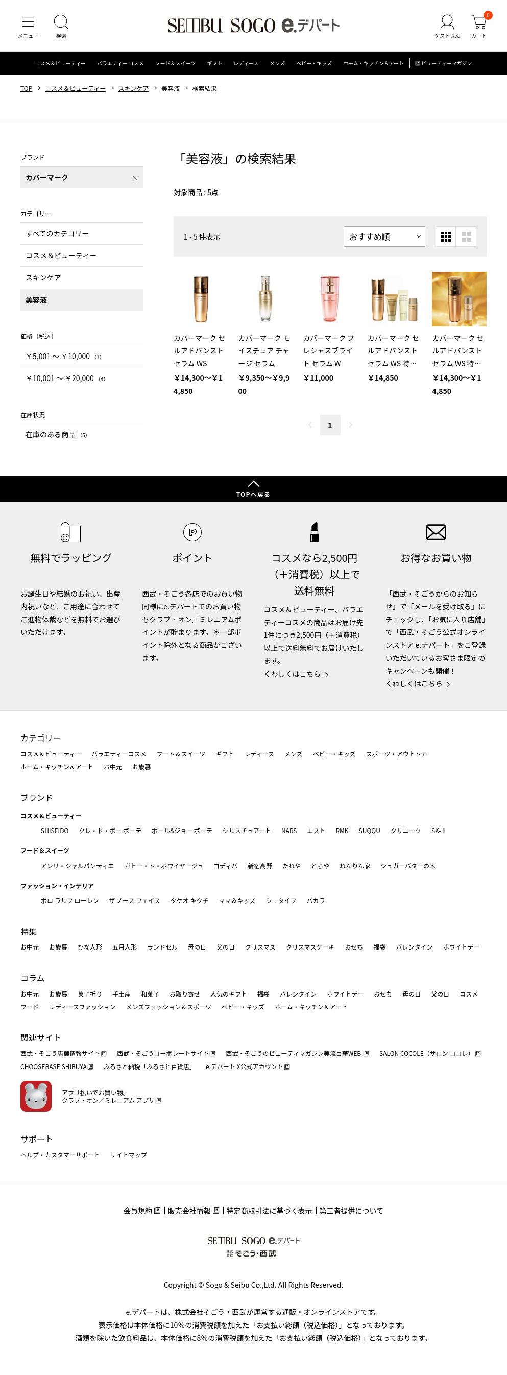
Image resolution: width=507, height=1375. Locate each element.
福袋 (379, 946)
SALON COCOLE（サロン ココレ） (426, 1053)
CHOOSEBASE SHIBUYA (53, 1066)
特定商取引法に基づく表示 (269, 1210)
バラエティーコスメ (118, 753)
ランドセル (162, 946)
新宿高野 (260, 865)
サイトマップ (128, 1154)
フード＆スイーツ (175, 63)
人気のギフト (228, 993)
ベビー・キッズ (314, 63)
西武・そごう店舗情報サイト (60, 1053)
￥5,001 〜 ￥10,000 (65, 356)
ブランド (36, 797)
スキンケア (133, 88)
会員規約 (138, 1210)
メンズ (277, 63)
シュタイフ (281, 900)
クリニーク (406, 830)
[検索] (61, 27)
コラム (32, 977)
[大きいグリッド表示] (466, 237)
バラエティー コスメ (120, 63)
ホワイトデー (461, 946)
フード (29, 1006)
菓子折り (90, 993)
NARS (289, 830)
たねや (291, 865)
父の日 (225, 946)
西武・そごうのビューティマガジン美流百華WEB (294, 1053)
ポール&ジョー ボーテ (182, 830)
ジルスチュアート (247, 830)
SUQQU (369, 830)
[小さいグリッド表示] (446, 237)
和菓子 (150, 993)
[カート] (479, 27)
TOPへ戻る (253, 494)
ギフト (214, 63)
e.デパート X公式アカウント (244, 1066)
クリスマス (260, 946)
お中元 (113, 766)
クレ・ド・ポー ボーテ (110, 830)
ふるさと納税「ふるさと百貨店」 (150, 1066)
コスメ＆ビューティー (60, 63)
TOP (26, 88)
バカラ (316, 900)
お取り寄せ (185, 993)
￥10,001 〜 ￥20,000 (67, 378)
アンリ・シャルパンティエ (77, 865)
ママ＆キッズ (237, 900)
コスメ (469, 993)
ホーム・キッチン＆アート (373, 63)
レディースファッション (82, 1006)
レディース (245, 63)
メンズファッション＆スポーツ (169, 1006)
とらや (320, 865)
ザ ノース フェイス (134, 900)
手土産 (121, 993)
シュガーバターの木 (408, 865)
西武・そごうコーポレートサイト (163, 1053)
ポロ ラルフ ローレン (70, 900)
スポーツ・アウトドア (396, 753)
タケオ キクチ (190, 900)
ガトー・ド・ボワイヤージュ (163, 865)
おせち (354, 946)
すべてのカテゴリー (57, 233)
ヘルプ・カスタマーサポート (60, 1154)
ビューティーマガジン (446, 63)
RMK (341, 830)
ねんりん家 (355, 865)
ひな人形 (90, 946)
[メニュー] (28, 27)
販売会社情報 (189, 1210)
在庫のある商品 (58, 435)
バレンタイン (414, 946)
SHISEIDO (54, 830)
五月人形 (124, 946)
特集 (28, 931)
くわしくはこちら (292, 674)
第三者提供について (352, 1210)
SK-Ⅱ (439, 830)
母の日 (197, 946)
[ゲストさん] (447, 27)
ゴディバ (225, 865)
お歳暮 (141, 766)
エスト (316, 830)
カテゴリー (40, 737)
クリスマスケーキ (310, 946)
